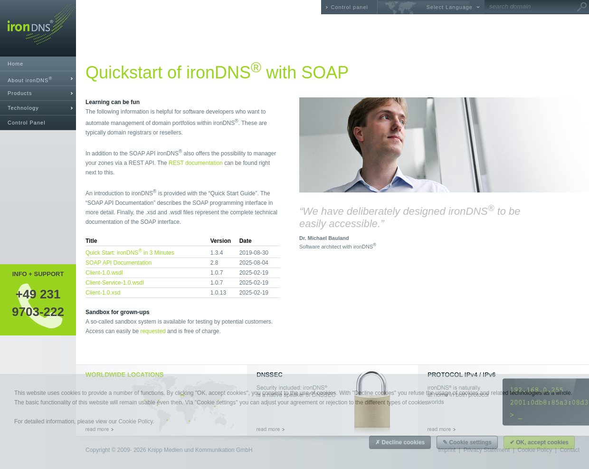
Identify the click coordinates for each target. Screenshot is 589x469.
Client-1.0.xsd (103, 292)
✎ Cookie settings (467, 442)
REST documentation (196, 163)
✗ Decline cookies (400, 442)
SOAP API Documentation (119, 262)
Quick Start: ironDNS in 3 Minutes (130, 252)
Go (582, 7)
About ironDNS (30, 79)
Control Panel (27, 122)
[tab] (38, 78)
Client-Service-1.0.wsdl (115, 282)
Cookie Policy (135, 421)
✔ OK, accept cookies (539, 442)
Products (20, 93)
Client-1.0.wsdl (104, 272)
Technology (23, 108)
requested (152, 331)
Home (15, 64)
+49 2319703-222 (38, 302)
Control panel (349, 7)
